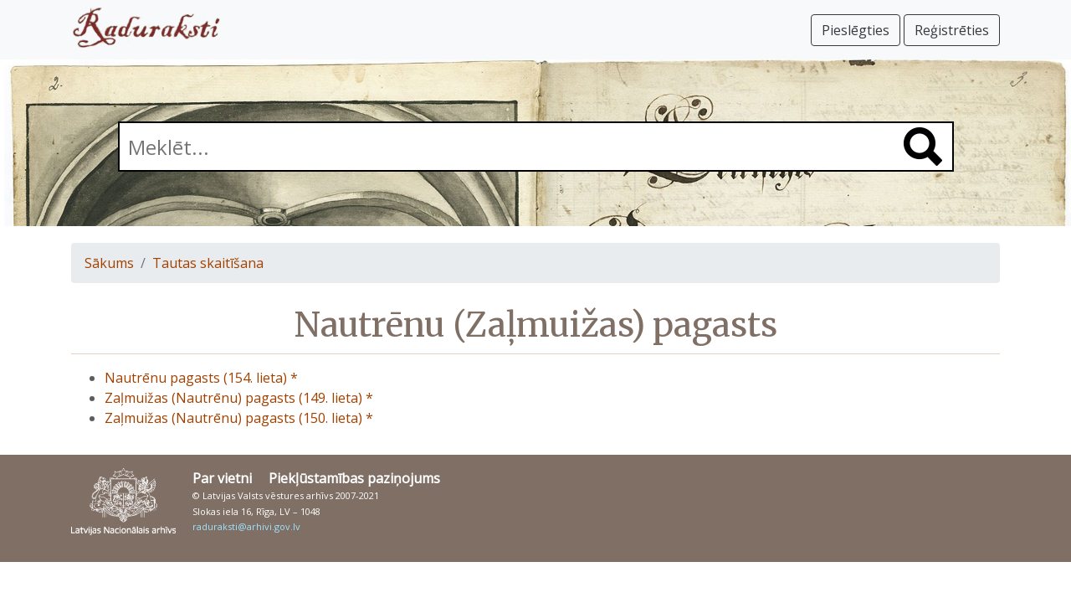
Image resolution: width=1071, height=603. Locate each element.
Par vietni (222, 478)
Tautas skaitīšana (208, 263)
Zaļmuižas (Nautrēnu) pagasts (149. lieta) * (239, 398)
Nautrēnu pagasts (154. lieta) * (201, 377)
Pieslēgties (855, 30)
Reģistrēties (952, 30)
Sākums (109, 263)
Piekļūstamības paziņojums (354, 478)
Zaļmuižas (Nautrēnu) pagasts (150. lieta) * (239, 418)
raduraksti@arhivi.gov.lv (246, 526)
